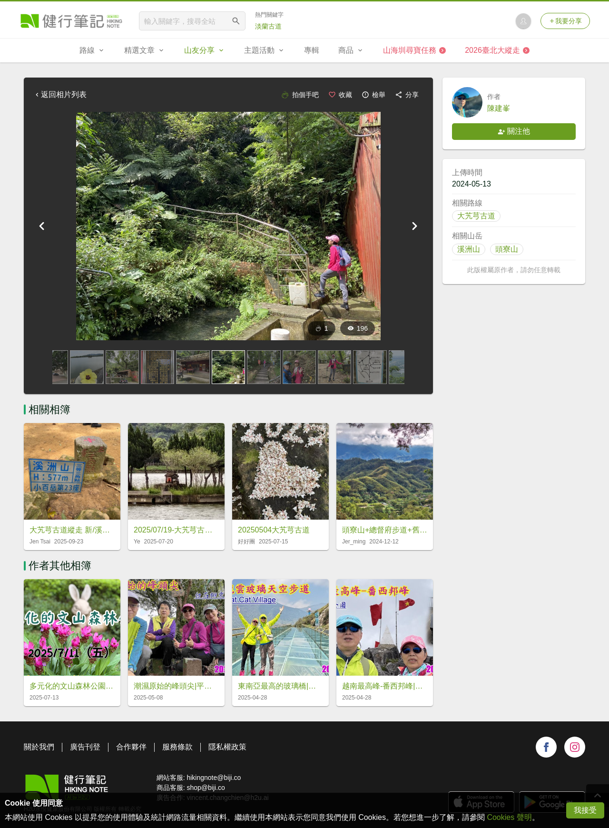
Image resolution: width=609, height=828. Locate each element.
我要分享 (565, 21)
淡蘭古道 (268, 26)
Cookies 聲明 (509, 817)
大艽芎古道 (476, 216)
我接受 (585, 810)
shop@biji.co (206, 787)
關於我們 (39, 747)
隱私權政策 (227, 747)
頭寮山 (506, 249)
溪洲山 (468, 249)
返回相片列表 (60, 94)
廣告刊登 (85, 747)
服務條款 (177, 747)
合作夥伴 (131, 747)
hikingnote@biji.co (214, 777)
